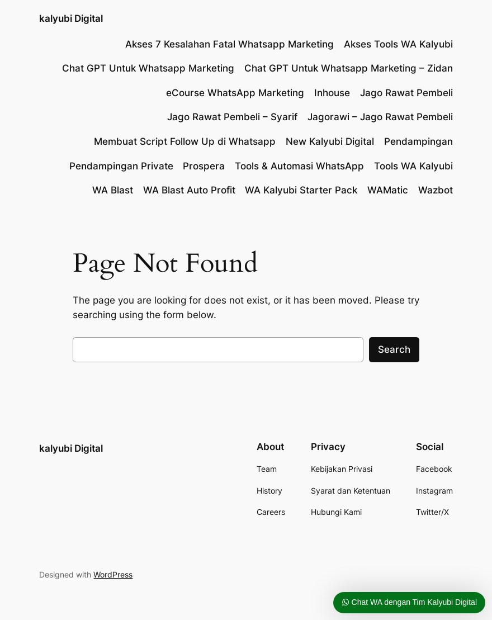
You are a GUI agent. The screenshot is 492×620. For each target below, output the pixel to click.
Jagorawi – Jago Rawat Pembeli (380, 116)
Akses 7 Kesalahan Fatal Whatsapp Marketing (229, 44)
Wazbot (435, 190)
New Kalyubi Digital (330, 141)
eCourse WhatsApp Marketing (235, 92)
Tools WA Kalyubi (413, 166)
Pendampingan (418, 141)
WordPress (113, 574)
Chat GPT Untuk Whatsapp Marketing (148, 68)
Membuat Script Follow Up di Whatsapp (185, 141)
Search (394, 349)
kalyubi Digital (71, 18)
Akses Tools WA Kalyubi (398, 44)
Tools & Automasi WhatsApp (299, 166)
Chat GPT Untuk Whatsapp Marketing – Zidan (348, 68)
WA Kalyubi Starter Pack (301, 190)
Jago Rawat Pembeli (406, 92)
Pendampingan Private (121, 166)
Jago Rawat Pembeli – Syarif (232, 116)
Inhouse (332, 92)
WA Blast (112, 190)
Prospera (204, 166)
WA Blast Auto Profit (189, 190)
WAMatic (387, 190)
